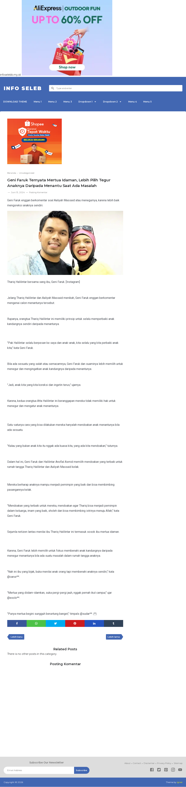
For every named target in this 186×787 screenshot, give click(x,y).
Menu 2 (54, 101)
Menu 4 (137, 101)
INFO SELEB (24, 88)
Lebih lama (113, 637)
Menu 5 (152, 101)
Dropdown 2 (114, 101)
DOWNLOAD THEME (15, 101)
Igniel (179, 782)
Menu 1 (39, 101)
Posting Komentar (39, 192)
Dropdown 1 (88, 101)
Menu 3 (70, 101)
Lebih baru (17, 637)
